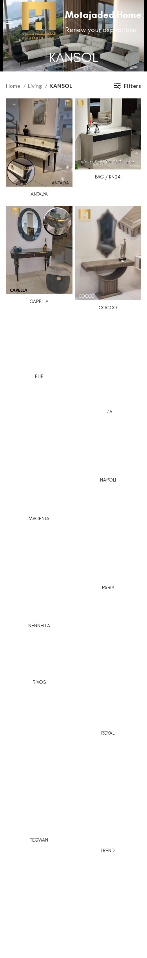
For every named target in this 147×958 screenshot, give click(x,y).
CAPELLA (39, 301)
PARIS (108, 587)
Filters (132, 85)
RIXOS (39, 682)
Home (14, 85)
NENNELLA (39, 625)
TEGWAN (39, 840)
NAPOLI (108, 480)
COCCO (108, 307)
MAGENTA (39, 518)
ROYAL (107, 733)
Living (35, 85)
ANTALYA (39, 194)
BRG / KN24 (108, 177)
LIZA (108, 411)
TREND (108, 850)
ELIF (39, 376)
